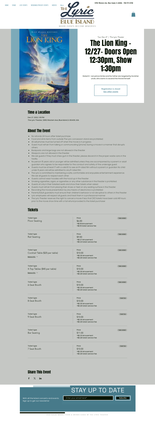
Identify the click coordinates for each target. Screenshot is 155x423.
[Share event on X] (35, 378)
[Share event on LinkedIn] (40, 378)
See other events (110, 92)
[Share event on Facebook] (29, 378)
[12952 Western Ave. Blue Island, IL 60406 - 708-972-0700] (110, 3)
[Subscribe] (123, 398)
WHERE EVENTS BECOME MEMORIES (77, 26)
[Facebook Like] (141, 2)
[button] (133, 14)
